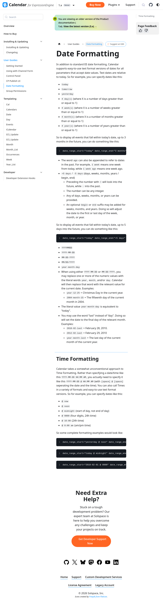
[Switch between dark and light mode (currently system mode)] (157, 4)
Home (64, 577)
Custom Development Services (103, 577)
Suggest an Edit (115, 44)
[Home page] (59, 44)
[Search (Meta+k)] (143, 5)
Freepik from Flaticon (98, 596)
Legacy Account (104, 585)
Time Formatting (146, 16)
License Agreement (79, 585)
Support (130, 5)
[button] (66, 5)
